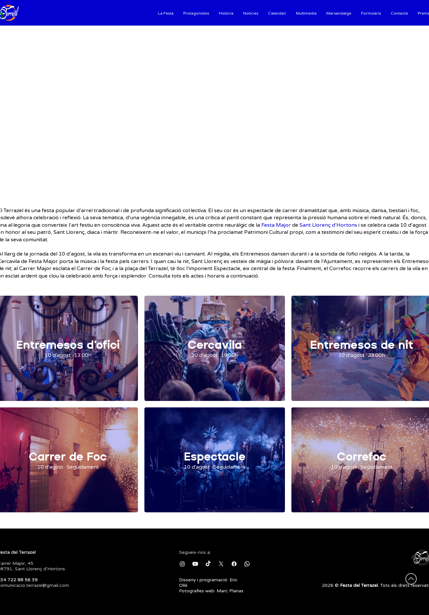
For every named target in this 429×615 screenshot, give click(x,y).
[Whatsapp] (247, 564)
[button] (166, 12)
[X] (221, 564)
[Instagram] (182, 564)
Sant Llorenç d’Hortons (328, 225)
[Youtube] (195, 564)
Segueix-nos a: (195, 552)
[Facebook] (234, 564)
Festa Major (276, 225)
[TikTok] (208, 564)
